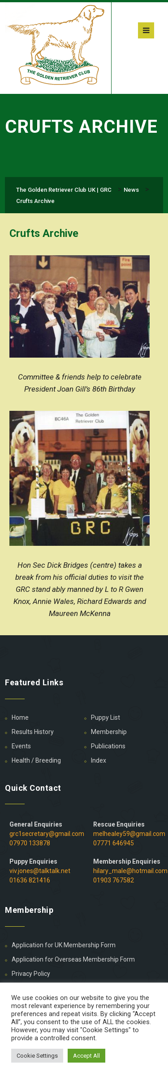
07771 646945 (113, 843)
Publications (108, 746)
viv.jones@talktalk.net (39, 870)
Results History (33, 731)
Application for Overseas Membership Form (73, 959)
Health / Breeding (36, 760)
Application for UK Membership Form (64, 945)
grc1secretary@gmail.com (46, 833)
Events (21, 746)
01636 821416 (29, 880)
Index (98, 760)
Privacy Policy (31, 973)
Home (20, 717)
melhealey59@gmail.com (129, 833)
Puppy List (105, 717)
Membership (109, 731)
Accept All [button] (86, 1055)
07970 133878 (29, 843)
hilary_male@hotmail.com (130, 870)
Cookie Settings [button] (37, 1055)
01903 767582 (113, 880)
